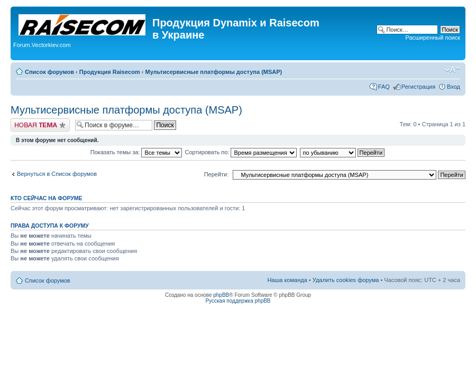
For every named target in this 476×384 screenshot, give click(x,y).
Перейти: (216, 174)
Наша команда (287, 280)
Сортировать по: (241, 152)
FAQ (384, 86)
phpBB (221, 295)
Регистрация (418, 86)
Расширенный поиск (432, 37)
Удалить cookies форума (346, 280)
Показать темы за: (136, 152)
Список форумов (49, 72)
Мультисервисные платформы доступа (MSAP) (213, 72)
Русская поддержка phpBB (237, 301)
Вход (453, 86)
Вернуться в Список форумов (57, 174)
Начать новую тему (40, 125)
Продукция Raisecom (109, 72)
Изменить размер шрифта (452, 69)
